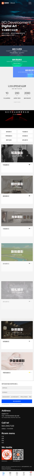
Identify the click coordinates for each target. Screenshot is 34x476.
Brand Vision (17, 61)
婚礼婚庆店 (25, 140)
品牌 (3, 438)
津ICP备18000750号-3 (26, 466)
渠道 (3, 440)
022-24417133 (8, 426)
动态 (3, 442)
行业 (3, 436)
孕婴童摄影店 (8, 136)
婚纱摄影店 (9, 131)
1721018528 (10, 428)
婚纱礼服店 (9, 140)
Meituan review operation (17, 50)
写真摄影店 (25, 131)
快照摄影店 (25, 136)
